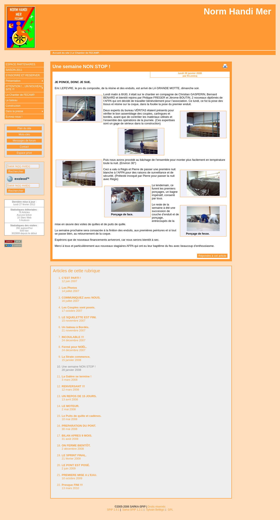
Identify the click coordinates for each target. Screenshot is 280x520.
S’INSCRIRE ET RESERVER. (23, 75)
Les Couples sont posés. (78, 307)
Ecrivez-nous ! (14, 116)
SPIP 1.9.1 (113, 509)
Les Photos (69, 287)
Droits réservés (156, 506)
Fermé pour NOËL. (74, 346)
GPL (170, 509)
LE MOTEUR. (70, 406)
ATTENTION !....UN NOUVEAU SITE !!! (24, 88)
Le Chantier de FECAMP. (86, 52)
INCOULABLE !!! (73, 337)
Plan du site (24, 128)
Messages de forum (24, 140)
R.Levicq (192, 75)
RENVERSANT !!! (73, 386)
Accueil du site (61, 52)
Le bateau (11, 100)
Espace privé (24, 152)
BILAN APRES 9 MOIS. (77, 435)
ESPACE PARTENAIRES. (21, 64)
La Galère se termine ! (76, 376)
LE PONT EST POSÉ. (76, 465)
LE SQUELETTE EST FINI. (79, 317)
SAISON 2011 (14, 69)
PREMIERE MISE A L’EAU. (79, 475)
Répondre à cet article (212, 255)
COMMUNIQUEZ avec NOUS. (81, 297)
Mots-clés (24, 134)
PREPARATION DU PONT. (79, 425)
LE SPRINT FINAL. (74, 455)
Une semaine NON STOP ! (79, 366)
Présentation (13, 80)
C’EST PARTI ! (71, 277)
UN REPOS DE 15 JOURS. (79, 396)
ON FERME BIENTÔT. (76, 445)
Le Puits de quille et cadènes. (81, 415)
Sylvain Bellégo (155, 509)
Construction (13, 105)
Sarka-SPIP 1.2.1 (132, 509)
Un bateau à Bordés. (75, 327)
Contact (24, 146)
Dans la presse (14, 111)
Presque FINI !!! (72, 484)
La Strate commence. (76, 356)
